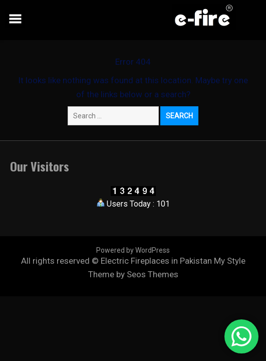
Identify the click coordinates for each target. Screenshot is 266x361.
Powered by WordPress (133, 250)
